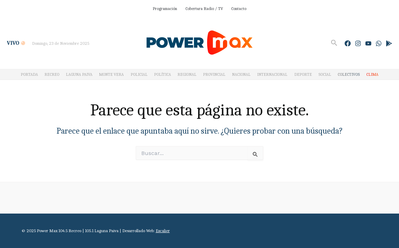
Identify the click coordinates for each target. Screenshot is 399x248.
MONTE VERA (111, 74)
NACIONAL (241, 74)
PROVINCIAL (214, 74)
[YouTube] (368, 43)
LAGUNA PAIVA (79, 74)
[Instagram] (358, 43)
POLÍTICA (162, 74)
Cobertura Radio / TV (204, 8)
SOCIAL (324, 74)
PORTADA (29, 74)
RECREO (51, 74)
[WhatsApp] (379, 43)
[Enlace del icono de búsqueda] (334, 43)
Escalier (163, 230)
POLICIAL (139, 74)
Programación (165, 8)
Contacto (238, 8)
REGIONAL (186, 74)
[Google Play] (389, 43)
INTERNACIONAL (272, 74)
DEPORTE (303, 74)
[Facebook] (348, 43)
